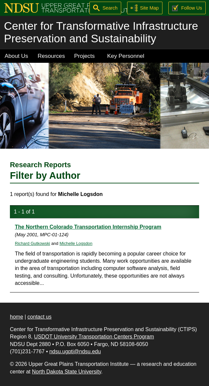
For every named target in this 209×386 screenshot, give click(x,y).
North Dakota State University (66, 371)
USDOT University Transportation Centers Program (94, 336)
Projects (84, 56)
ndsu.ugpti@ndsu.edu (75, 351)
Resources (51, 56)
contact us (39, 317)
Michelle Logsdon (75, 243)
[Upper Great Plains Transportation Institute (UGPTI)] (68, 7)
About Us (16, 56)
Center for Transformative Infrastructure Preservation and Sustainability (101, 32)
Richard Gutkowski (32, 243)
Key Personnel (125, 56)
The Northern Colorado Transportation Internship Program (88, 227)
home (16, 317)
